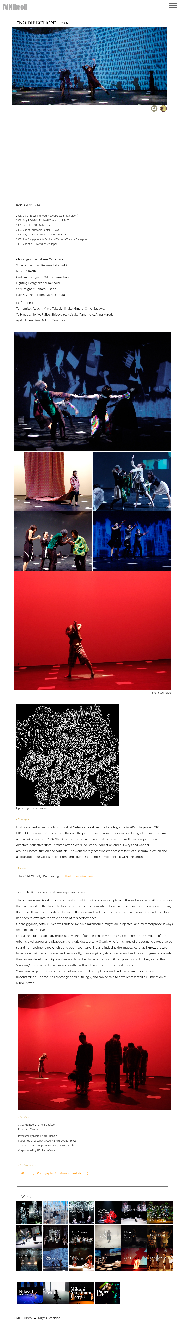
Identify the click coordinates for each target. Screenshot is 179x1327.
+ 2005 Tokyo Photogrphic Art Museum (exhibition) (53, 1173)
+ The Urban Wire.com (77, 876)
